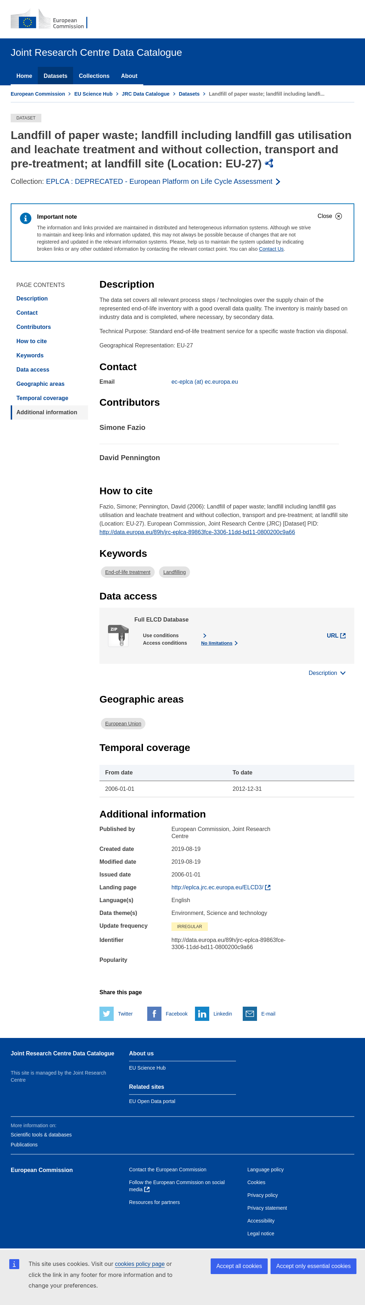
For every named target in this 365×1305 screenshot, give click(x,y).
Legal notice (260, 1233)
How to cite (31, 341)
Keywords (29, 355)
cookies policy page (140, 1264)
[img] (269, 163)
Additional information (46, 412)
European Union (123, 723)
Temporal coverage (42, 398)
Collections (94, 76)
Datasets (55, 76)
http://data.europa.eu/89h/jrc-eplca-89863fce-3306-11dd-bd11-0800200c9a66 (197, 532)
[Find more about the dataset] (221, 887)
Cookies (256, 1182)
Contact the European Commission (167, 1169)
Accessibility (260, 1221)
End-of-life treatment (127, 572)
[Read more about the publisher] (164, 181)
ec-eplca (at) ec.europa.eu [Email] (204, 382)
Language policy (265, 1169)
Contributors (33, 327)
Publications (24, 1144)
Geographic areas (40, 384)
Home (24, 76)
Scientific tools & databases (41, 1135)
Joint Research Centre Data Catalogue (62, 1053)
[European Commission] (54, 19)
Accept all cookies (239, 1266)
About (129, 76)
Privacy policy (262, 1195)
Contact (27, 313)
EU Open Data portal (152, 1101)
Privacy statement (267, 1208)
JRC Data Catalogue (146, 94)
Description (32, 298)
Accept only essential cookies (313, 1266)
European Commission (38, 94)
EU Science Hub (93, 94)
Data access (33, 370)
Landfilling (174, 572)
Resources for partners (154, 1202)
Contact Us (271, 249)
